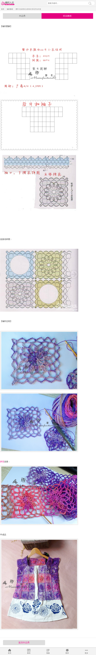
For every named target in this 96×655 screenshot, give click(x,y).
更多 (86, 653)
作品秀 (22, 16)
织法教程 (67, 16)
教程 (28, 653)
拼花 (2, 461)
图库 (67, 653)
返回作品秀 (24, 642)
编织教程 (10, 9)
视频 (48, 653)
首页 (9, 653)
